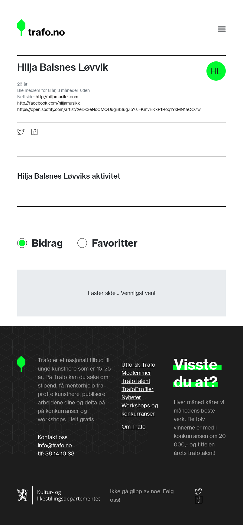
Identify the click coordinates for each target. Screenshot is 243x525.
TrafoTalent (136, 381)
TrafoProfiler (138, 389)
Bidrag (47, 243)
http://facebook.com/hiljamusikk (48, 102)
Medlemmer (136, 372)
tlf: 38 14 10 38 (56, 453)
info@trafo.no (55, 445)
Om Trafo (134, 426)
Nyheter (131, 397)
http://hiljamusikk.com (57, 96)
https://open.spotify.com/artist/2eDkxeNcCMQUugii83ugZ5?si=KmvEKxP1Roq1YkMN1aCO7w (109, 109)
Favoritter (115, 243)
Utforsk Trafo (138, 364)
